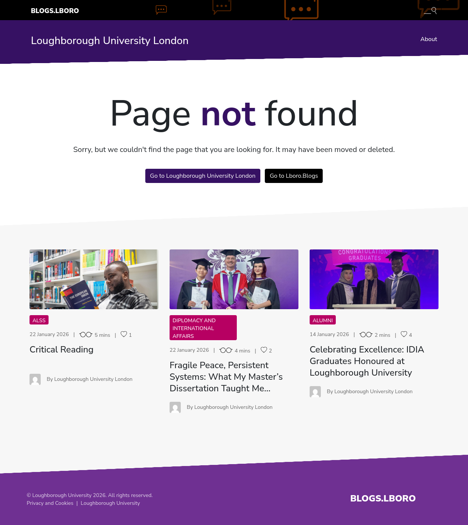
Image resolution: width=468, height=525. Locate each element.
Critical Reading (61, 349)
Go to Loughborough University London (202, 176)
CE (373, 279)
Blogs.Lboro (55, 10)
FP (234, 279)
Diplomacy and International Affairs (194, 328)
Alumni (323, 320)
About (428, 39)
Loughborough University (110, 503)
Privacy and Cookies (50, 503)
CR (94, 279)
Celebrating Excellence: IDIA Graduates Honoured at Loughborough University (367, 361)
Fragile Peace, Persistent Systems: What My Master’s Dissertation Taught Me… (226, 376)
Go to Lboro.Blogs (294, 176)
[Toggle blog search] (430, 10)
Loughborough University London (110, 41)
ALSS (39, 320)
